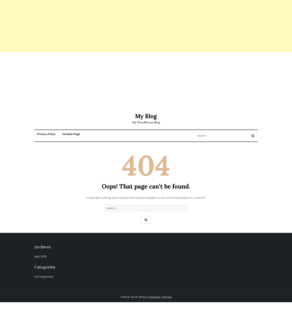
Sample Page (71, 134)
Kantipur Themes (160, 297)
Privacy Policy (46, 134)
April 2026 (40, 256)
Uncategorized (43, 277)
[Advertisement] (111, 26)
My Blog (146, 116)
